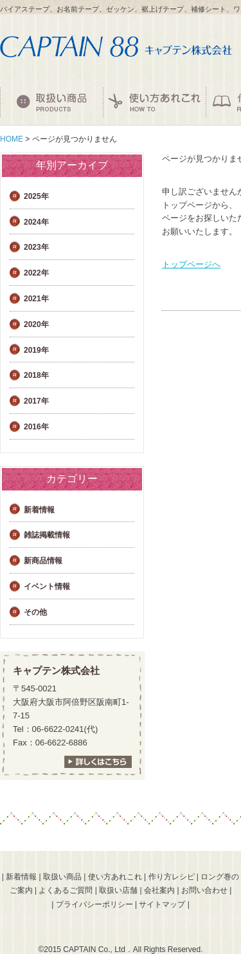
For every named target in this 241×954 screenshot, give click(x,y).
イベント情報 (47, 586)
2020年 (36, 324)
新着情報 (39, 509)
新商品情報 (43, 560)
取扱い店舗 (118, 890)
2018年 (36, 375)
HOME (11, 139)
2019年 (36, 350)
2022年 (36, 272)
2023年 (36, 247)
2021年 (36, 298)
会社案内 (159, 890)
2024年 (36, 222)
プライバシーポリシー (94, 904)
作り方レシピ (171, 876)
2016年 (36, 426)
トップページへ (191, 264)
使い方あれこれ (115, 876)
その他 (35, 612)
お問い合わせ (204, 890)
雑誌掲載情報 (47, 534)
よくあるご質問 (66, 890)
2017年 (36, 401)
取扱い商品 (62, 876)
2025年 (36, 196)
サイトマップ (162, 904)
